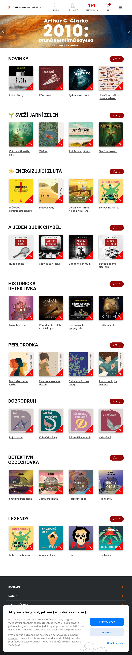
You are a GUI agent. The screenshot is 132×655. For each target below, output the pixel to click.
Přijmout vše (107, 621)
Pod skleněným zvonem (108, 383)
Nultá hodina (16, 263)
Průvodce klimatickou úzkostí (20, 209)
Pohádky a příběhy (79, 151)
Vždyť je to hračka (49, 263)
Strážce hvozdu (108, 151)
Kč (108, 7)
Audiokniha (92, 7)
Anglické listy (47, 555)
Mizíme (43, 151)
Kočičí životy (16, 95)
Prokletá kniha (107, 325)
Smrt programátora (20, 498)
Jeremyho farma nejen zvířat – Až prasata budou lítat (80, 210)
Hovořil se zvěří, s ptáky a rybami (109, 97)
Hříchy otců (105, 498)
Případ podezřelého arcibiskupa (50, 327)
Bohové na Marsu (109, 207)
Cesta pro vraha (48, 498)
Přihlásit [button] (73, 7)
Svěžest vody (46, 207)
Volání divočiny (48, 437)
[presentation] (3, 31)
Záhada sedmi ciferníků (107, 265)
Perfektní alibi (77, 498)
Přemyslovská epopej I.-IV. (77, 327)
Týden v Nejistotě (79, 95)
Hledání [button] (55, 7)
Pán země (45, 95)
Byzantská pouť (18, 325)
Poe (71, 555)
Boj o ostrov (16, 437)
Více (117, 59)
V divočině (105, 437)
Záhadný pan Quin (80, 263)
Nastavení (107, 632)
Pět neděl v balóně (79, 437)
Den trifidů (105, 555)
